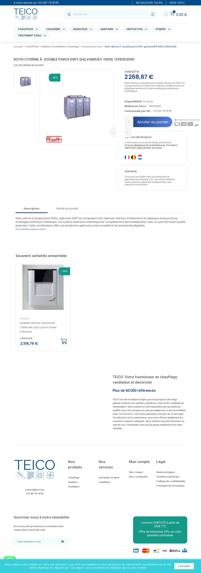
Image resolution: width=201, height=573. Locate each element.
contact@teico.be (34, 489)
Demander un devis (109, 477)
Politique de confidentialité (170, 481)
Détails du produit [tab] (67, 208)
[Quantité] (129, 122)
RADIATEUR (80, 29)
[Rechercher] (111, 14)
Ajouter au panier (152, 121)
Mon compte (136, 472)
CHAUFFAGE (25, 29)
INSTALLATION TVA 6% (149, 3)
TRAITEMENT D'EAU (29, 35)
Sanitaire (73, 482)
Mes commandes (138, 476)
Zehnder (24, 318)
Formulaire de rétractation (170, 485)
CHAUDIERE (53, 29)
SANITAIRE (106, 29)
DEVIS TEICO (177, 3)
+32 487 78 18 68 (48, 3)
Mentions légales (165, 472)
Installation (104, 482)
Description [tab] (31, 208)
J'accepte (184, 566)
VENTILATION (134, 29)
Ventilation (73, 486)
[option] (35, 307)
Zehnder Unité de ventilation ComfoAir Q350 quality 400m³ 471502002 (38, 327)
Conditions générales (167, 476)
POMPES (161, 29)
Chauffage (74, 477)
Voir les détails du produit (29, 65)
